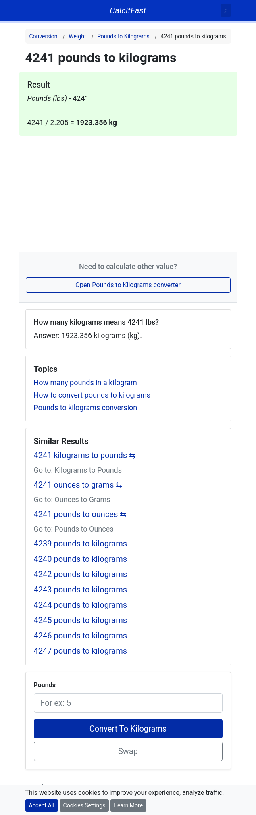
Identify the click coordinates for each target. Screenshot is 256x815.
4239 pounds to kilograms (80, 543)
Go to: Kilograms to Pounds (78, 470)
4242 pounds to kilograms (80, 574)
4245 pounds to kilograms (80, 620)
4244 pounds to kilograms (80, 605)
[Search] (226, 10)
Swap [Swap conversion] (128, 751)
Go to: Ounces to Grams (72, 499)
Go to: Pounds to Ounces (74, 529)
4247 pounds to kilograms (80, 651)
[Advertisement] (128, 192)
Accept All (41, 805)
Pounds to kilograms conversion (85, 407)
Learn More (128, 805)
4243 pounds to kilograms (80, 589)
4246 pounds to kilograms (80, 635)
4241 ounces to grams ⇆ (78, 485)
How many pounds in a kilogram (85, 382)
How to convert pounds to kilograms (92, 395)
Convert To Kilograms (128, 729)
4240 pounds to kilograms (80, 559)
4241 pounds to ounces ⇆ (80, 514)
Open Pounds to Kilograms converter (128, 285)
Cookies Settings (84, 805)
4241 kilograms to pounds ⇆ (85, 455)
